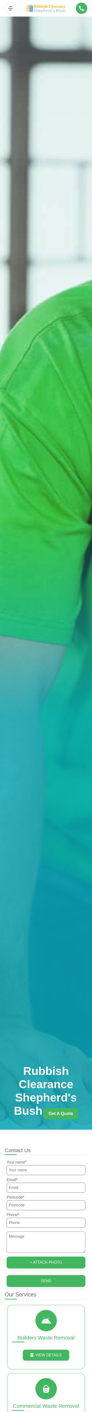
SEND (46, 1281)
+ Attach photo (46, 1262)
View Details (46, 1355)
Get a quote (60, 1113)
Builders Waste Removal (45, 1338)
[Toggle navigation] (10, 8)
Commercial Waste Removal (46, 1406)
